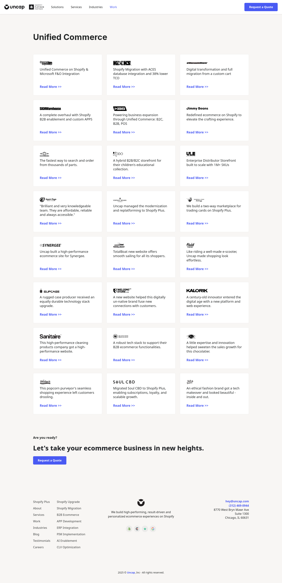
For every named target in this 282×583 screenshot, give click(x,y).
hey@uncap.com (237, 501)
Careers (38, 547)
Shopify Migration (69, 508)
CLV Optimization (69, 547)
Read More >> (51, 86)
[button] (57, 7)
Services (76, 7)
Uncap (131, 572)
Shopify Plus (41, 502)
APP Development (69, 521)
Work (113, 7)
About (37, 508)
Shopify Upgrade (68, 502)
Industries (40, 528)
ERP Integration (67, 528)
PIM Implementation (71, 534)
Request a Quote (261, 7)
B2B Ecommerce (68, 515)
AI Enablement (67, 541)
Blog (36, 534)
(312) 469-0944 (239, 506)
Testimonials (41, 541)
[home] (24, 7)
